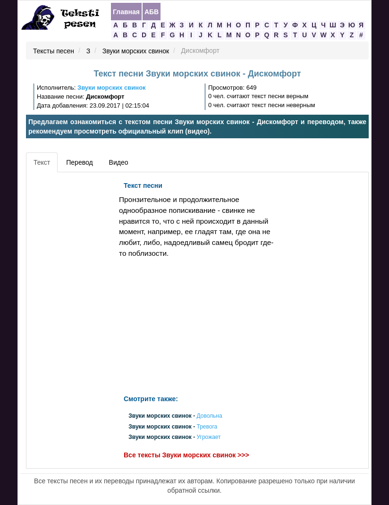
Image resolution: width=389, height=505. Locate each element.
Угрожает (208, 437)
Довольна (209, 416)
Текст (42, 162)
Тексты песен (53, 51)
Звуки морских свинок (135, 51)
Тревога (206, 426)
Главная (126, 12)
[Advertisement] (71, 318)
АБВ (151, 12)
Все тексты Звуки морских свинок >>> (186, 455)
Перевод (79, 162)
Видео (118, 162)
